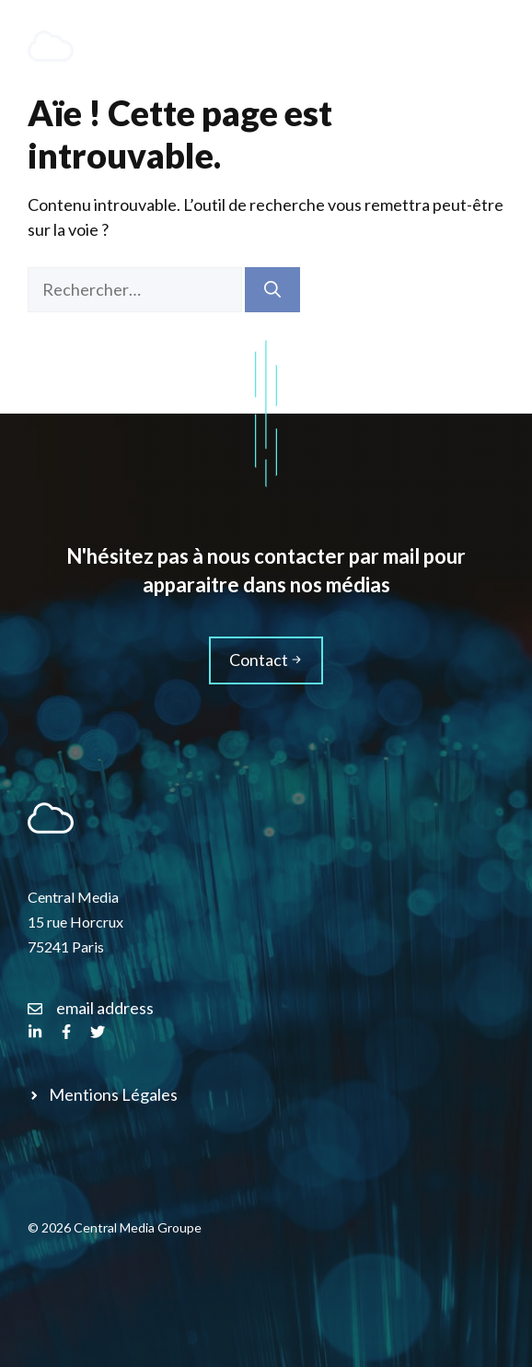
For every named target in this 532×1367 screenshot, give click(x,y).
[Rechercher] (272, 289)
